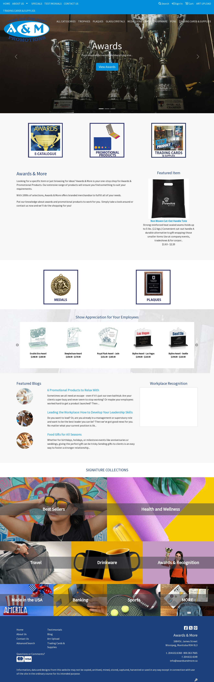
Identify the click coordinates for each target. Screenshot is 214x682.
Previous (17, 345)
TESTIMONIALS (53, 3)
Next (196, 345)
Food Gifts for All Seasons (64, 434)
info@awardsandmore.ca (183, 660)
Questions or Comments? (31, 653)
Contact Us (23, 638)
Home (20, 629)
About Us (22, 634)
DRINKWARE (160, 21)
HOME (6, 3)
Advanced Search (26, 643)
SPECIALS (36, 3)
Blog (50, 634)
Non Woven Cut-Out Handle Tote (168, 221)
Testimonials (54, 629)
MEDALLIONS (134, 21)
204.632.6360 (175, 653)
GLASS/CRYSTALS (115, 21)
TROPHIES (84, 21)
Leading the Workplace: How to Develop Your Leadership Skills (90, 412)
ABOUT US (18, 3)
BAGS (148, 21)
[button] (16, 56)
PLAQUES (98, 21)
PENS (173, 21)
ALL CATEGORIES (66, 21)
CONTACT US (71, 3)
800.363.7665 (190, 653)
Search (164, 3)
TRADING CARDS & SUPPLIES (19, 10)
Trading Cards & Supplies (56, 645)
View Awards (107, 67)
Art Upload (53, 638)
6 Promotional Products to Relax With (73, 390)
